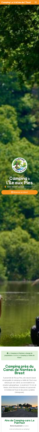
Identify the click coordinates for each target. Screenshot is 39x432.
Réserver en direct (19, 192)
